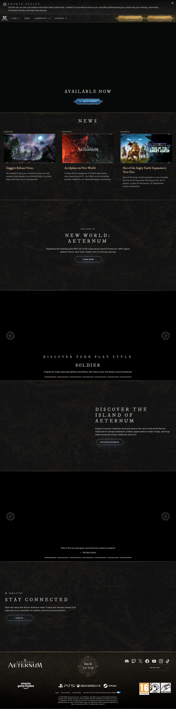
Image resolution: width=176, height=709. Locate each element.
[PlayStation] (66, 686)
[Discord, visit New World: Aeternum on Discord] (127, 661)
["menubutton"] (15, 18)
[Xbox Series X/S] (88, 686)
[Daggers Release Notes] (29, 148)
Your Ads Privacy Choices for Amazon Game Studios (102, 692)
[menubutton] (159, 667)
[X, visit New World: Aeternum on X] (140, 661)
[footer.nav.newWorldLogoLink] (25, 663)
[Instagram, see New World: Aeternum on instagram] (161, 661)
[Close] (172, 3)
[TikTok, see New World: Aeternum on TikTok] (167, 661)
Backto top (88, 666)
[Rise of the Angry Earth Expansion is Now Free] (146, 148)
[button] (10, 335)
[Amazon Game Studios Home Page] (26, 686)
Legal (57, 692)
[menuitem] (15, 18)
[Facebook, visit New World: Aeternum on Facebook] (147, 661)
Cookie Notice (76, 692)
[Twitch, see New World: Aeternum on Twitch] (134, 661)
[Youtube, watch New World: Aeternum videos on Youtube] (154, 661)
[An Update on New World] (88, 148)
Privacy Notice (65, 692)
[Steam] (110, 686)
